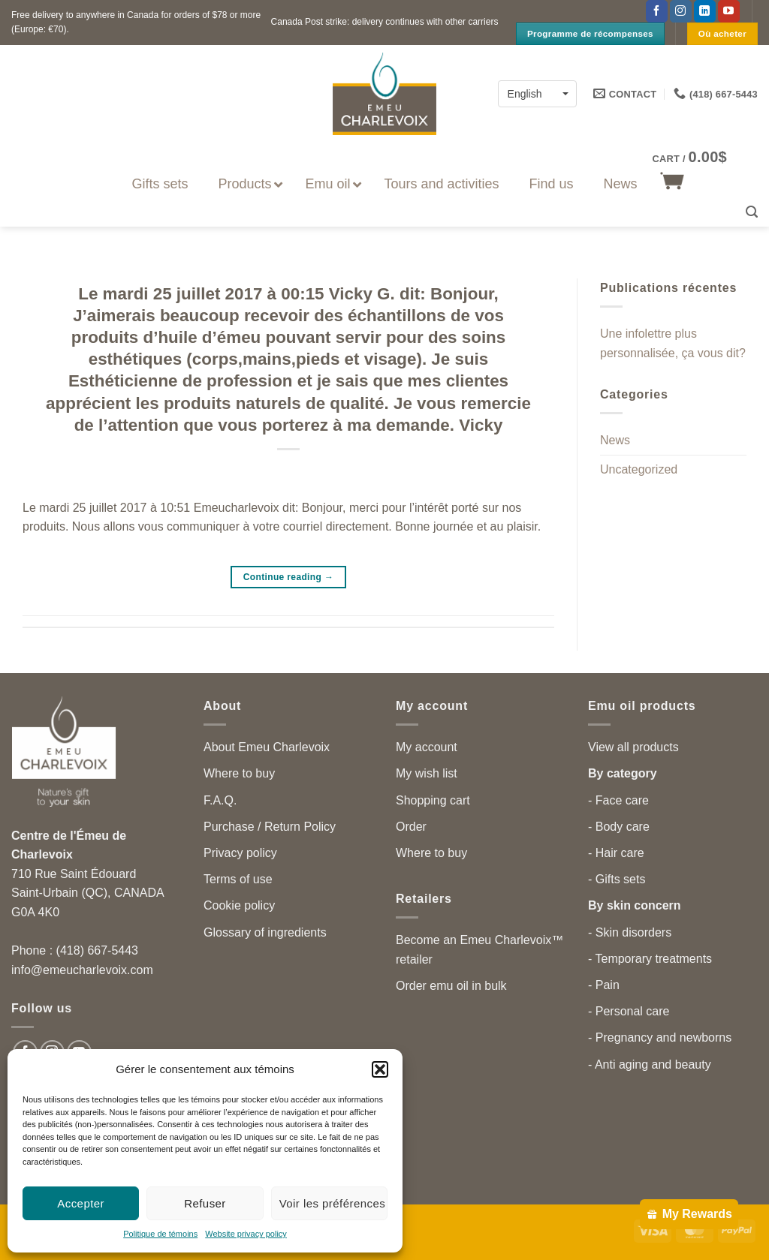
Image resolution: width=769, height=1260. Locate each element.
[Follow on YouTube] (729, 11)
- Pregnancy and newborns (659, 1037)
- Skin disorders (629, 932)
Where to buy (239, 773)
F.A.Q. (220, 800)
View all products (633, 747)
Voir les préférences (332, 1203)
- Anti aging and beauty (649, 1064)
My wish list (426, 773)
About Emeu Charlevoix (267, 747)
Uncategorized (638, 469)
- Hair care (616, 853)
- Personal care (629, 1011)
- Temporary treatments (650, 958)
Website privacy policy (246, 1233)
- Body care (619, 826)
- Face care (618, 800)
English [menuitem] (525, 95)
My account (426, 747)
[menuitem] (537, 93)
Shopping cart (433, 800)
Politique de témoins (160, 1233)
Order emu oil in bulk (451, 985)
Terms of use (238, 879)
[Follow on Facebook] (657, 11)
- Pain (604, 985)
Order (411, 826)
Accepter (80, 1203)
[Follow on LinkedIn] (705, 11)
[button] (380, 1069)
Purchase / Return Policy (270, 826)
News (615, 441)
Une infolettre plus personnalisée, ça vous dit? (673, 344)
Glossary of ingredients (265, 932)
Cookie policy (239, 905)
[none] (537, 93)
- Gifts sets (616, 879)
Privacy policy (240, 853)
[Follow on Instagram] (681, 11)
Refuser (205, 1203)
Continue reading (288, 577)
